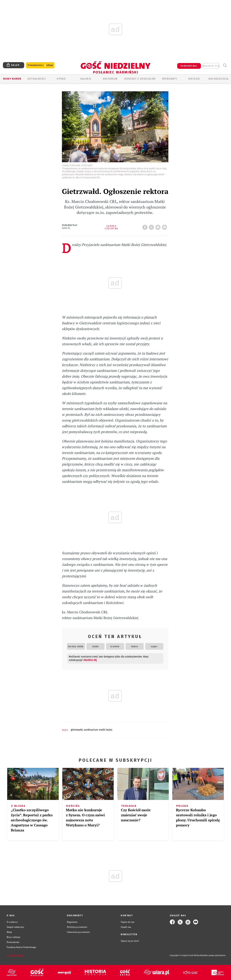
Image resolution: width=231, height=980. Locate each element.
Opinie (61, 78)
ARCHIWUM (110, 78)
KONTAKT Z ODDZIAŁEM (140, 78)
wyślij (165, 226)
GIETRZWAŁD (76, 729)
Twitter (152, 226)
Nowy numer (12, 78)
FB (145, 226)
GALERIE (85, 78)
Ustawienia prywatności (78, 932)
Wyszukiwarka (224, 65)
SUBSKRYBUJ (188, 66)
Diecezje (194, 78)
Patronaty (169, 78)
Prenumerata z (40, 65)
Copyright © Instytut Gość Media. (185, 955)
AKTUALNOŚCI (36, 78)
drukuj (158, 226)
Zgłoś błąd (15, 955)
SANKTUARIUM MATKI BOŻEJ (98, 729)
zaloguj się (211, 66)
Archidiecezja (218, 78)
